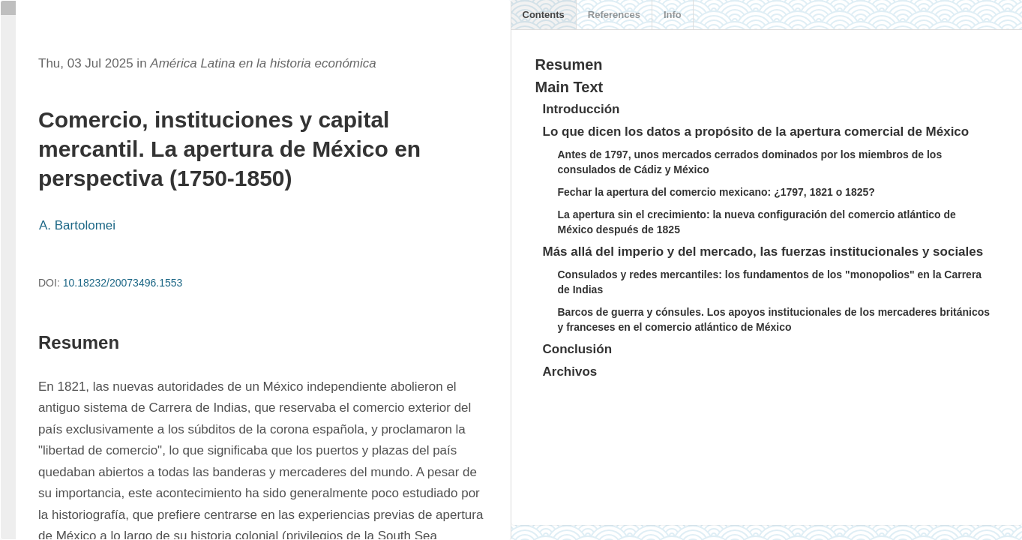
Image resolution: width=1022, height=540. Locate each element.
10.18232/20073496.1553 (123, 283)
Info (673, 14)
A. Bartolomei (77, 225)
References (614, 14)
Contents (544, 14)
